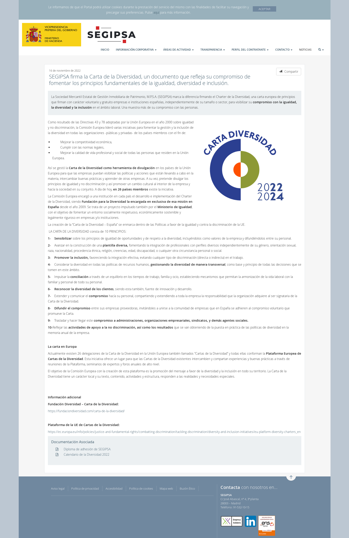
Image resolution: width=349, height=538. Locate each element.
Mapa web (166, 488)
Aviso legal (58, 488)
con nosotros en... (249, 487)
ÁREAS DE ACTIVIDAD (178, 50)
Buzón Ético (187, 488)
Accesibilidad (114, 488)
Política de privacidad (85, 488)
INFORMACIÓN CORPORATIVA (136, 50)
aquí (156, 12)
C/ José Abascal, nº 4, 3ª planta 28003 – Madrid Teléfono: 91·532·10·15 (239, 501)
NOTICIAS (305, 50)
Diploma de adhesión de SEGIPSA (83, 449)
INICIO (105, 50)
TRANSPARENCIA (212, 50)
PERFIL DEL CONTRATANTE (250, 50)
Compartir (288, 71)
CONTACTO (283, 50)
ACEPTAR (264, 9)
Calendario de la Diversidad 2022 (82, 454)
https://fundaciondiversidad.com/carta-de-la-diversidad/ (86, 411)
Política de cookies (141, 488)
